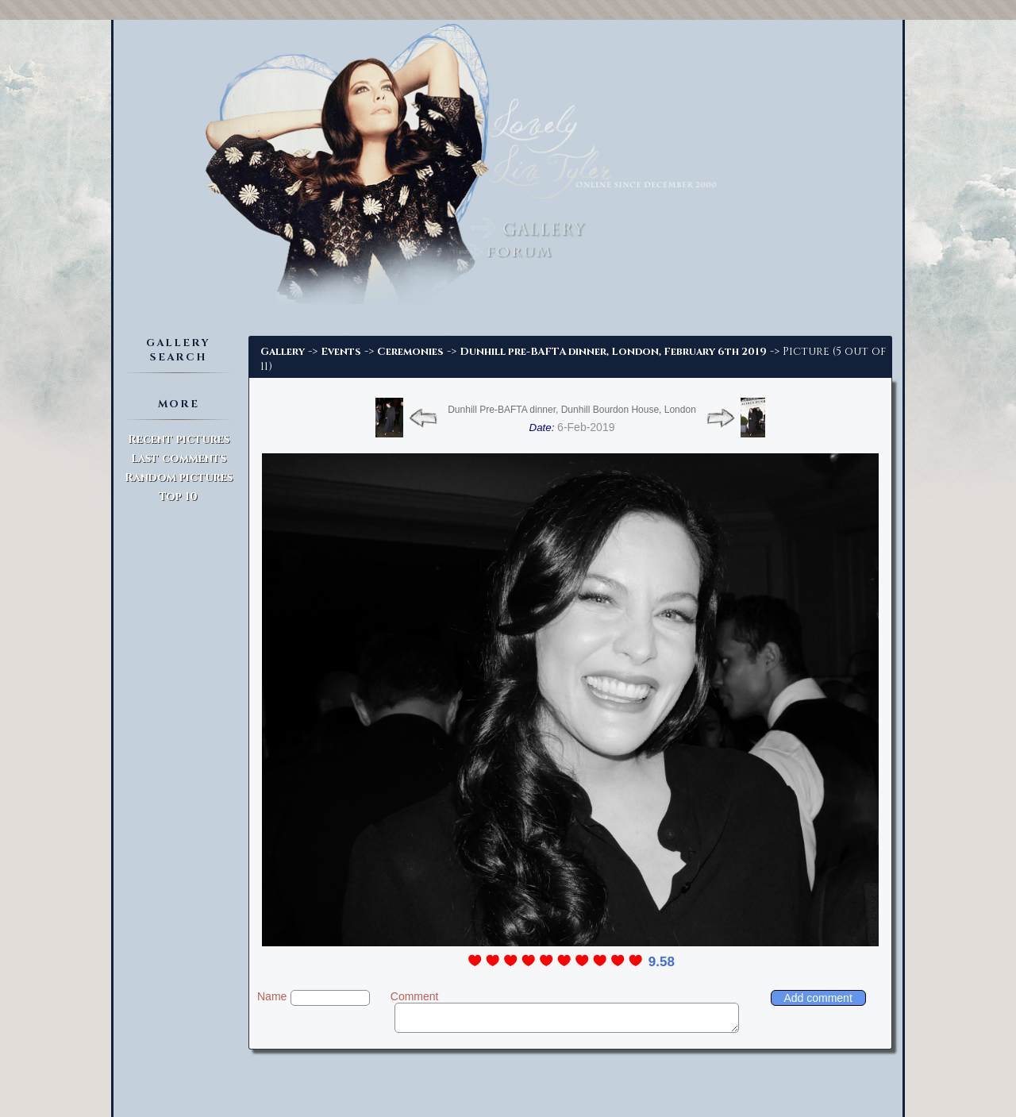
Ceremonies (410, 352)
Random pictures (179, 477)
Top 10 (178, 496)
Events (341, 352)
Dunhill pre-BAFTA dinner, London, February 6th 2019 (613, 352)
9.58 (661, 961)
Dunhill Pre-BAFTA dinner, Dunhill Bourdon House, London (572, 409)
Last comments (178, 458)
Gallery (282, 352)
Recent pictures (178, 439)
